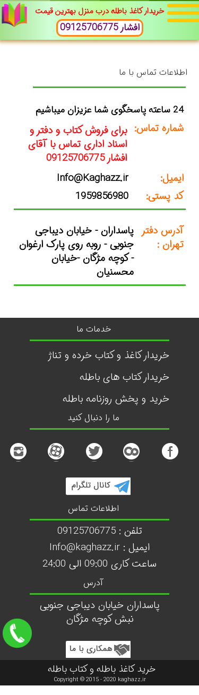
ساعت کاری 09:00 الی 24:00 (99, 564)
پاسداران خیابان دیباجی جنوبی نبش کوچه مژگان (100, 612)
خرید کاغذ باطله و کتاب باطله (101, 669)
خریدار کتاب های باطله (124, 377)
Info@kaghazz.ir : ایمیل (99, 547)
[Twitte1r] (131, 458)
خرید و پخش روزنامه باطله (116, 399)
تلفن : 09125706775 (99, 531)
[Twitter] (93, 458)
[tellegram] (98, 492)
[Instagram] (18, 458)
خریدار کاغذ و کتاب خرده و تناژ (108, 355)
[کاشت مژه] (55, 458)
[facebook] (169, 458)
